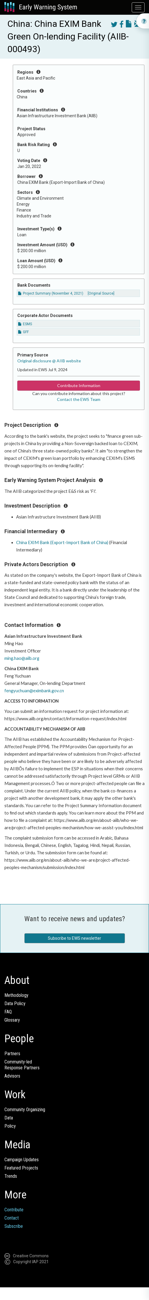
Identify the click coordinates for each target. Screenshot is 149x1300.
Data (8, 1118)
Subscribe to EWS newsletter (74, 938)
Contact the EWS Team (78, 399)
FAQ (8, 1012)
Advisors (12, 1076)
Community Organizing (24, 1109)
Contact (11, 1218)
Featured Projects (21, 1168)
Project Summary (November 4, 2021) (50, 293)
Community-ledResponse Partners (22, 1065)
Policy (10, 1126)
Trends (10, 1176)
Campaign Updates (21, 1159)
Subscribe (13, 1226)
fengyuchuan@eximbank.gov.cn (34, 690)
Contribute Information (78, 385)
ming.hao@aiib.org (21, 658)
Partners (12, 1053)
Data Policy (15, 1003)
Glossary (12, 1020)
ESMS (25, 324)
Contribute (13, 1210)
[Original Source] (101, 293)
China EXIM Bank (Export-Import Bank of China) (62, 542)
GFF (23, 332)
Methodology (16, 995)
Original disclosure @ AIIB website (49, 360)
